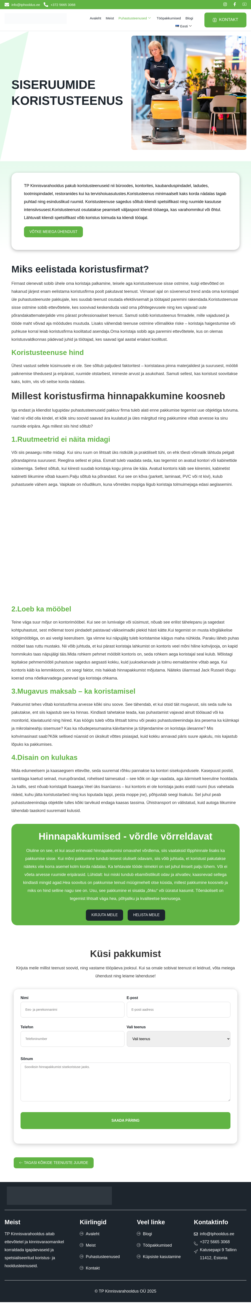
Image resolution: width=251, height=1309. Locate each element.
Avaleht (95, 18)
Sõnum (27, 1063)
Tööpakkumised (169, 18)
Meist (110, 18)
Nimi (25, 1002)
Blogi (189, 18)
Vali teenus (136, 1032)
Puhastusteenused (135, 18)
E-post (132, 1002)
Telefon (27, 1032)
